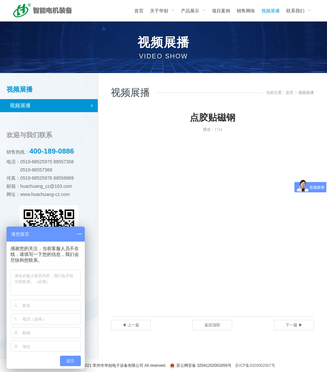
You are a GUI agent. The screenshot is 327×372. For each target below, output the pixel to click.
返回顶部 (212, 325)
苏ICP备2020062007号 (255, 365)
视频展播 (20, 105)
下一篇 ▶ (294, 325)
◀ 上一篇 (130, 325)
